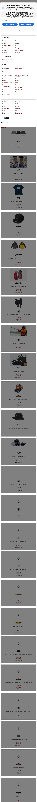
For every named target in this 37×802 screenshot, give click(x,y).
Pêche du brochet (8, 82)
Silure (17, 103)
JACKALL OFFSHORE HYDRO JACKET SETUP (18, 315)
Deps (4, 43)
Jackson (5, 48)
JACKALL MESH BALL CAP (18, 513)
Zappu (5, 52)
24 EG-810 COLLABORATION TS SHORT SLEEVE (18, 654)
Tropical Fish (6, 94)
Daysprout (19, 41)
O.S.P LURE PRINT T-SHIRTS (18, 201)
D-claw (5, 41)
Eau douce (6, 68)
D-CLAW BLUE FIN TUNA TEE (18, 541)
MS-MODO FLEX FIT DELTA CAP (18, 739)
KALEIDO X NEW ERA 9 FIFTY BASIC (18, 230)
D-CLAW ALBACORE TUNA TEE (18, 569)
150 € (33, 1)
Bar (17, 82)
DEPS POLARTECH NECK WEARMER (18, 598)
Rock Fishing (19, 85)
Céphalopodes (7, 110)
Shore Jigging (20, 87)
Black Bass (6, 101)
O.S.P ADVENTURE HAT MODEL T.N (18, 456)
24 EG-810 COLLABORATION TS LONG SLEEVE (18, 683)
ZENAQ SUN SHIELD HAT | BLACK (18, 428)
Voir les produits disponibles (7, 60)
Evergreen (19, 43)
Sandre (5, 113)
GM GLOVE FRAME (18, 371)
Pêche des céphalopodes (6, 85)
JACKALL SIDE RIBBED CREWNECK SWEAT (18, 711)
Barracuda (19, 113)
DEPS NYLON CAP (18, 626)
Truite (18, 101)
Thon (17, 106)
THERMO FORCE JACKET (18, 343)
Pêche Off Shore (20, 89)
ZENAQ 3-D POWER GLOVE (18, 286)
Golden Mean (7, 45)
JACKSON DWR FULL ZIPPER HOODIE (18, 258)
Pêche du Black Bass (7, 76)
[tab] (18, 37)
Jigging (5, 89)
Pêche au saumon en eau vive (21, 79)
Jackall (18, 45)
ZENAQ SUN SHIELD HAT (18, 145)
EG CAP (18, 796)
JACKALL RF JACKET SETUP (18, 484)
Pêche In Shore (7, 92)
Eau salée (19, 68)
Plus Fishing (19, 50)
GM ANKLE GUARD (18, 173)
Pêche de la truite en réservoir (21, 76)
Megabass (19, 48)
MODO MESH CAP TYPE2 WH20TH (18, 400)
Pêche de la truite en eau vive (8, 79)
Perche (18, 110)
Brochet (5, 103)
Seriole (18, 108)
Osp (4, 50)
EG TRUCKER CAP (18, 768)
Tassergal (6, 108)
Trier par (3, 122)
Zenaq (18, 52)
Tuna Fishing (20, 92)
